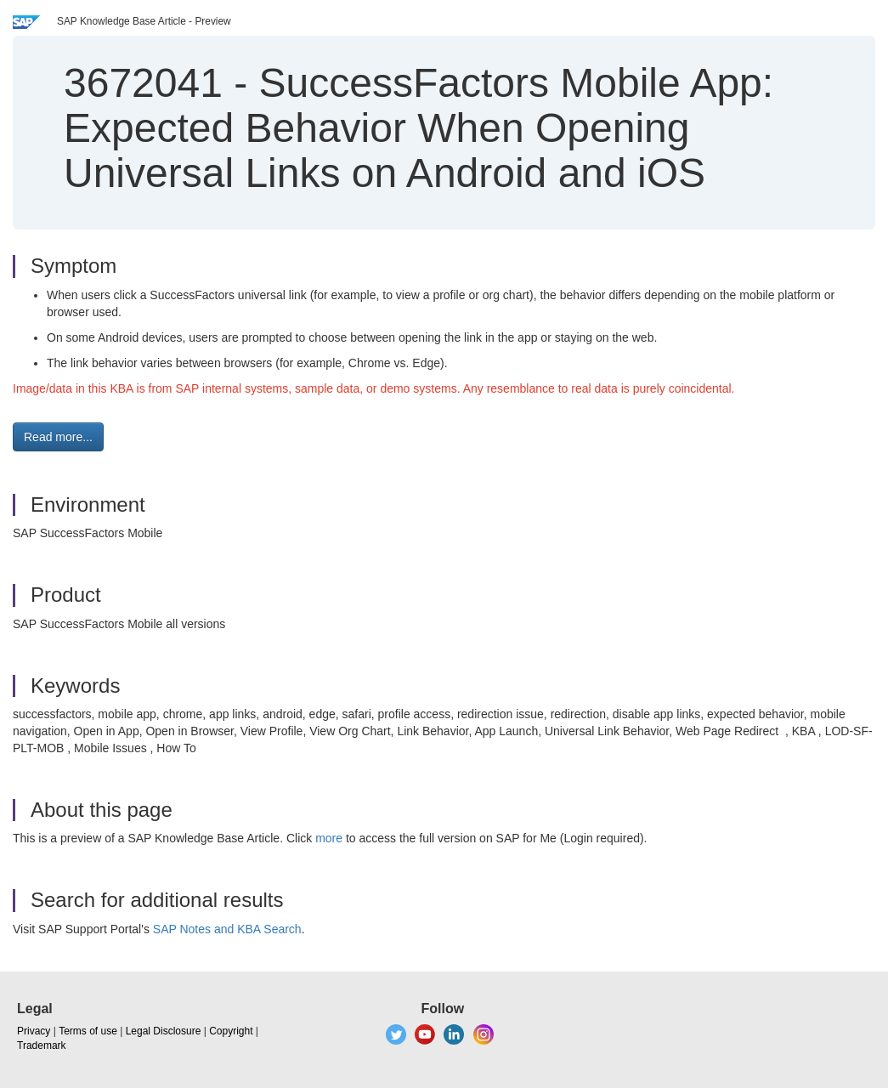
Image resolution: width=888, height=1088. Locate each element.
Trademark (41, 1045)
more (328, 838)
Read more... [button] (58, 437)
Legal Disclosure (163, 1031)
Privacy (33, 1031)
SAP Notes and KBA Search (227, 929)
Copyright (230, 1031)
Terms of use (88, 1031)
